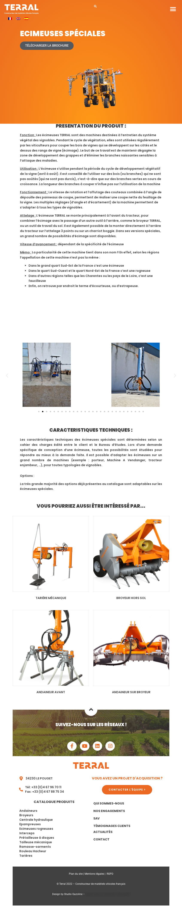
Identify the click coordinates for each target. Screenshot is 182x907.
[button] (95, 6)
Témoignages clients (111, 827)
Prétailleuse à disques (36, 839)
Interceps (27, 834)
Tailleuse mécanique (35, 843)
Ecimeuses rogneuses (36, 830)
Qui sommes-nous (108, 805)
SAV (96, 820)
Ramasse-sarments (35, 848)
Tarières (25, 857)
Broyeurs (26, 816)
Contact (101, 841)
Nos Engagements (109, 812)
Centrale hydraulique (36, 821)
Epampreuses (30, 825)
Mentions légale (94, 875)
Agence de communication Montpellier (107, 895)
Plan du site (76, 875)
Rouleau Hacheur (32, 852)
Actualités (102, 833)
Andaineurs (28, 812)
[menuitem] (10, 18)
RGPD (110, 875)
